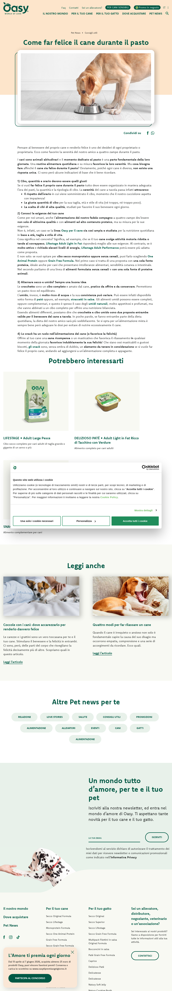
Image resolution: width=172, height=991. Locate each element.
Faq (63, 7)
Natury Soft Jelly (54, 913)
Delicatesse (95, 893)
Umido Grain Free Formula (60, 895)
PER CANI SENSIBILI (118, 7)
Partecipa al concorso (30, 978)
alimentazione (85, 659)
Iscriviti (157, 757)
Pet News (10, 845)
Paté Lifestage (53, 877)
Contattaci (145, 875)
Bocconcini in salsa (99, 869)
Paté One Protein (55, 883)
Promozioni (145, 637)
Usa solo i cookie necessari (36, 521)
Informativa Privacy (124, 777)
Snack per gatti (96, 928)
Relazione (23, 637)
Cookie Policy (109, 497)
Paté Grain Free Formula (59, 889)
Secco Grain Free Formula (60, 865)
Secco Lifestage (54, 842)
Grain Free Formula (56, 859)
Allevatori (68, 648)
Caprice (93, 881)
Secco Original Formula (58, 836)
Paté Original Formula (58, 871)
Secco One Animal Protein (60, 854)
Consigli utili (112, 637)
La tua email (95, 758)
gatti (140, 648)
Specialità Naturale (56, 919)
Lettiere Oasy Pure (99, 934)
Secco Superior (97, 842)
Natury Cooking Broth (100, 910)
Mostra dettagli (143, 510)
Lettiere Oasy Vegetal (100, 940)
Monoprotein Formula (58, 848)
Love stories (54, 637)
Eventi (95, 648)
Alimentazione (35, 648)
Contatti (73, 7)
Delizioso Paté (54, 901)
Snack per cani (54, 924)
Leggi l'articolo (13, 582)
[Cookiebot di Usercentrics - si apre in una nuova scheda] (144, 467)
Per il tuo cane (57, 829)
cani (118, 648)
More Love (94, 922)
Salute (83, 637)
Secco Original (96, 836)
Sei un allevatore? (92, 7)
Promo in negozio (147, 7)
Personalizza (86, 521)
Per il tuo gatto (100, 829)
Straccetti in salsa (55, 907)
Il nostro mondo (15, 829)
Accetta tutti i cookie (135, 521)
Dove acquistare (15, 837)
